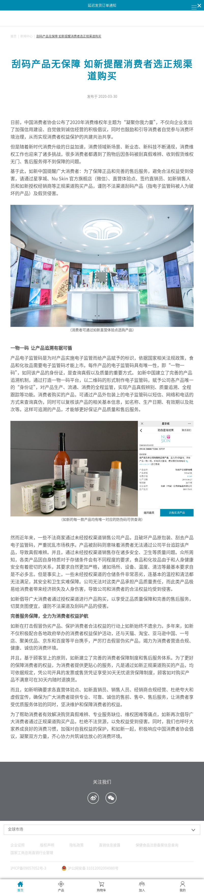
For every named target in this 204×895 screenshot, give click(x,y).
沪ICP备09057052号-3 (28, 868)
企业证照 (17, 845)
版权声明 (47, 845)
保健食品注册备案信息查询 (157, 845)
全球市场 (15, 829)
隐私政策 (76, 845)
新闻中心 (26, 36)
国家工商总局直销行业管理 (31, 852)
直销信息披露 (109, 845)
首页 (13, 36)
